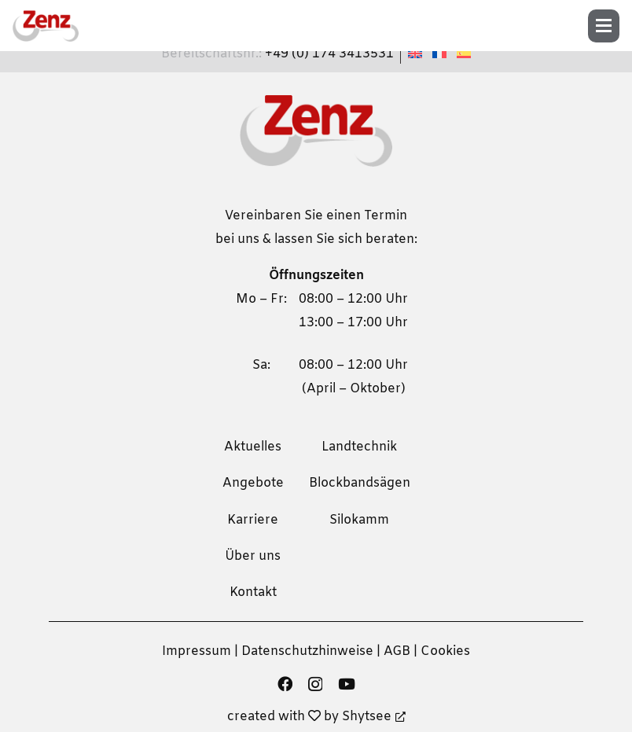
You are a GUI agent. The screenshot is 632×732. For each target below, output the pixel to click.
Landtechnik (359, 447)
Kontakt (253, 592)
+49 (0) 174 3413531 (329, 54)
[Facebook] (284, 683)
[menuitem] (417, 54)
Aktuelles (252, 447)
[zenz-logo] (46, 26)
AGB (397, 651)
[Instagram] (315, 684)
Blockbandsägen (359, 483)
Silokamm (359, 520)
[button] (609, 25)
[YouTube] (346, 683)
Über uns (253, 556)
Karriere (252, 520)
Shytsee (374, 716)
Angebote (253, 483)
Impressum (196, 651)
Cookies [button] (445, 651)
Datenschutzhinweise (307, 651)
